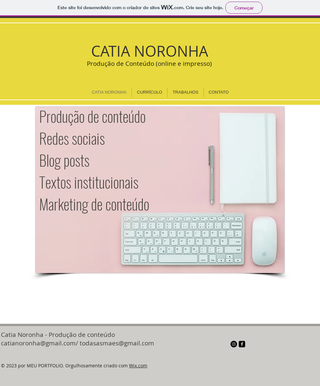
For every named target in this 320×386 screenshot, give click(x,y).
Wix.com (138, 365)
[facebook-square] (242, 344)
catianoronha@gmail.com (38, 343)
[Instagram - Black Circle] (234, 344)
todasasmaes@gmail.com (117, 343)
